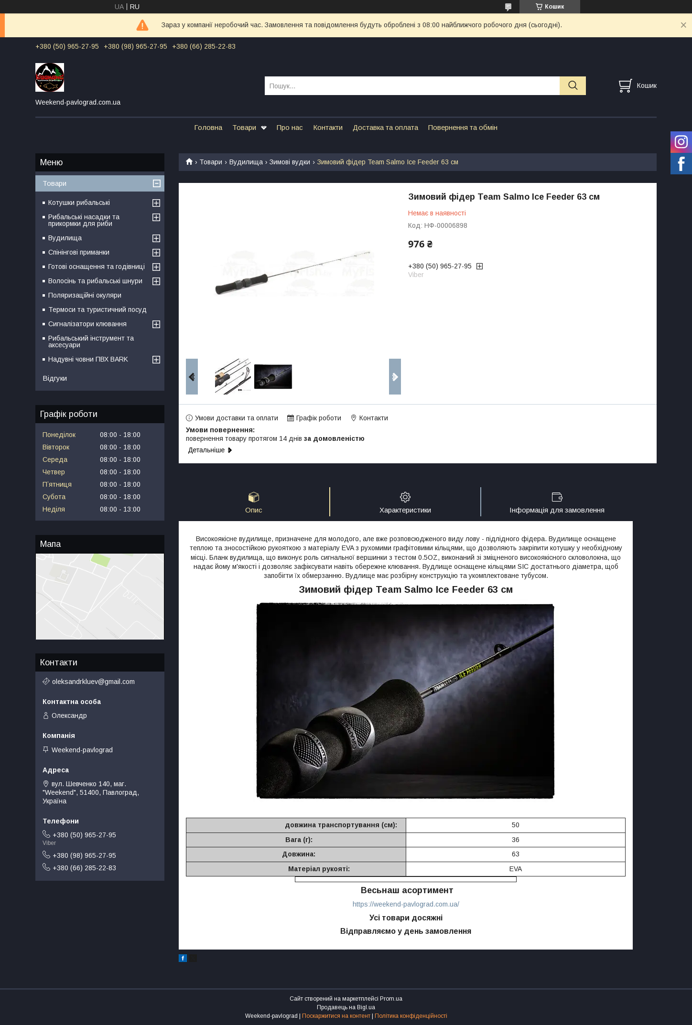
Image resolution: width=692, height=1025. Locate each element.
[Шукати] (573, 85)
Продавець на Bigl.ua (346, 1007)
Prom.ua (391, 998)
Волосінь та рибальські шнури (95, 281)
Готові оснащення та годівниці (96, 266)
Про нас (290, 127)
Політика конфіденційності (411, 1016)
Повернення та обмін (462, 127)
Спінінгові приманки (78, 252)
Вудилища (246, 162)
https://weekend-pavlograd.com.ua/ (406, 904)
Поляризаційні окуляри (84, 295)
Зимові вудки (290, 162)
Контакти (328, 127)
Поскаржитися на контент (336, 1016)
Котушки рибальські (79, 202)
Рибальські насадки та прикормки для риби (83, 220)
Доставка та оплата (385, 127)
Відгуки (55, 378)
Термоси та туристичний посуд (97, 309)
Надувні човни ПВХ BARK (88, 359)
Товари (244, 127)
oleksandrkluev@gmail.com (93, 681)
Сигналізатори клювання (87, 324)
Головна (208, 127)
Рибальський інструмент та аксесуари (91, 341)
